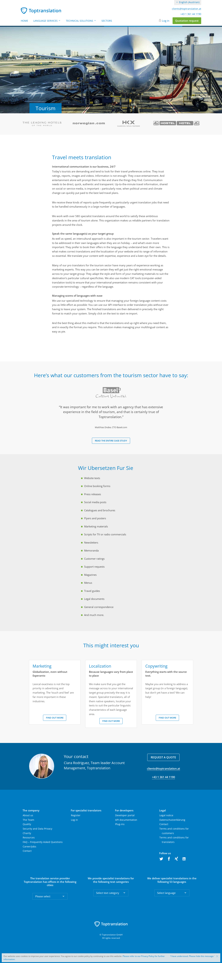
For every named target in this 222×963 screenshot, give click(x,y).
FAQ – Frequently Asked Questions (43, 842)
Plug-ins (120, 824)
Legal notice (166, 815)
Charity (27, 833)
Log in (165, 20)
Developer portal (125, 815)
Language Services (47, 20)
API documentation (126, 819)
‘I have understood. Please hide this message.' (192, 956)
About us (28, 815)
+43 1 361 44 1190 (190, 14)
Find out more (54, 717)
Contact (27, 850)
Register (75, 815)
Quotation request (187, 20)
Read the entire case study (111, 440)
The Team (28, 819)
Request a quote (163, 757)
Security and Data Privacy (37, 828)
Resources (29, 837)
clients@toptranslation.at (186, 8)
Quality (27, 824)
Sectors (106, 20)
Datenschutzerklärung (172, 819)
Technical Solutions (81, 20)
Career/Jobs (29, 846)
